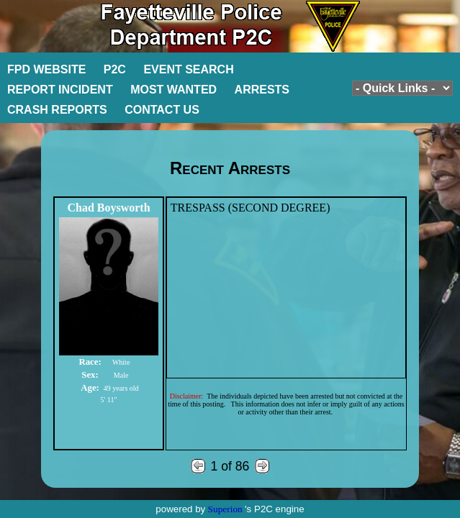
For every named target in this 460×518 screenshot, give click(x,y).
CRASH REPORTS (57, 110)
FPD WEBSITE (46, 69)
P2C (115, 69)
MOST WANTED (173, 89)
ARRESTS (262, 89)
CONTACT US (162, 110)
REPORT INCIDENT (60, 89)
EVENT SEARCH (188, 69)
